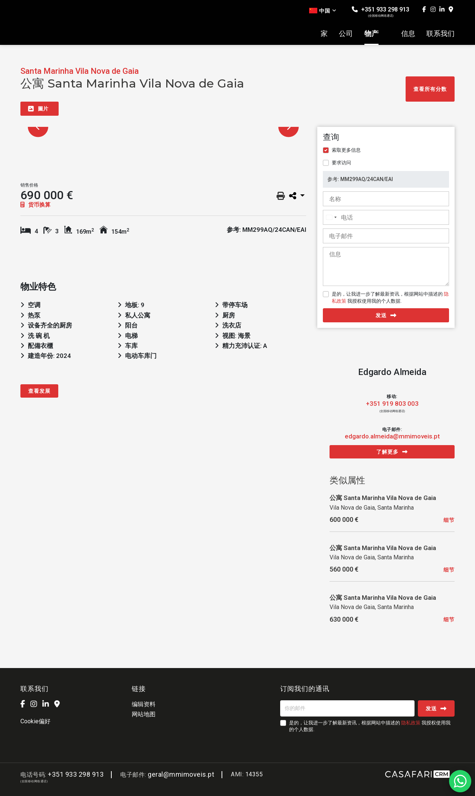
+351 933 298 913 (380, 11)
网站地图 (143, 714)
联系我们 (440, 34)
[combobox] (331, 217)
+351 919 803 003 (392, 403)
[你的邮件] (347, 708)
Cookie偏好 (35, 721)
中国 (323, 11)
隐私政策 (410, 723)
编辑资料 (143, 704)
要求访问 (341, 162)
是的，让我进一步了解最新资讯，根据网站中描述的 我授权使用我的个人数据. (390, 297)
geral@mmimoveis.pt (181, 774)
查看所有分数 (430, 89)
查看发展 (39, 391)
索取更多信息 (346, 150)
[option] (47, 155)
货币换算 (35, 204)
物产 (371, 34)
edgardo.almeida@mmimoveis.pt (392, 436)
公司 (346, 34)
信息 (408, 34)
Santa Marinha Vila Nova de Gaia (79, 71)
